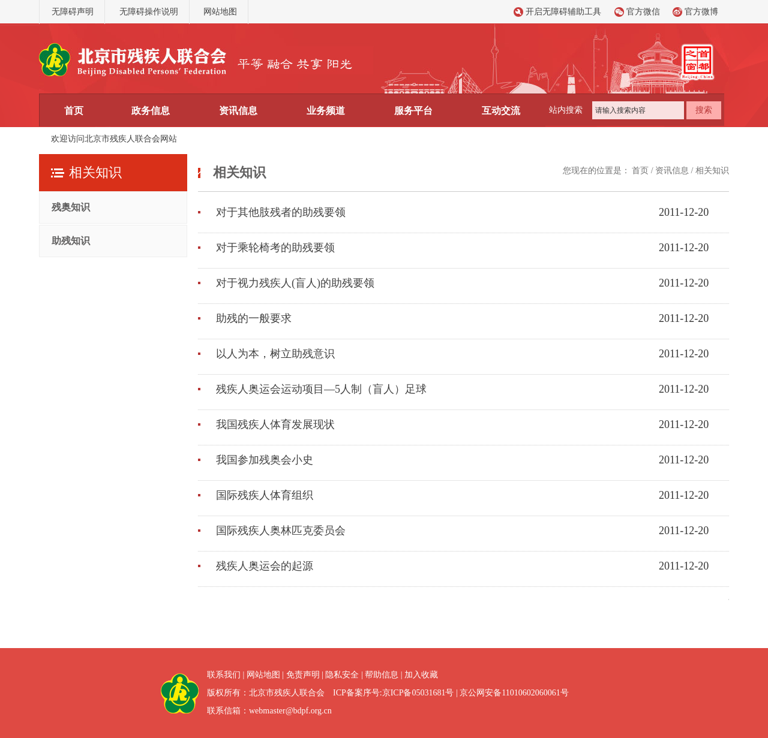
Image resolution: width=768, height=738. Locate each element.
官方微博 (701, 11)
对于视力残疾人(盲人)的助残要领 (295, 283)
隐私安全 (342, 674)
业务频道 (326, 111)
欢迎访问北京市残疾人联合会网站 (114, 138)
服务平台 (413, 111)
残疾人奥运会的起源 (264, 566)
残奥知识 (71, 207)
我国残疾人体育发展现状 (275, 424)
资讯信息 (238, 111)
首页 (73, 111)
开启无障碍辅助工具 (563, 11)
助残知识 (71, 241)
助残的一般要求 (254, 318)
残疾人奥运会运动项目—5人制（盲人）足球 (321, 389)
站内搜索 (566, 110)
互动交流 (501, 111)
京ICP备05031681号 (418, 692)
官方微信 (643, 11)
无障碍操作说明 (148, 11)
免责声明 (303, 674)
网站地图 (220, 11)
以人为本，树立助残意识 (275, 354)
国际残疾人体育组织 (264, 495)
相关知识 (712, 170)
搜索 (703, 110)
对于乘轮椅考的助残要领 (275, 248)
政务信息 (150, 111)
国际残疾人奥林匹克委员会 (281, 531)
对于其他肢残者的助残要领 (281, 212)
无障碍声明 (73, 11)
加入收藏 (421, 674)
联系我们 (224, 674)
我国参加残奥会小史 (264, 460)
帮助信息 (381, 674)
